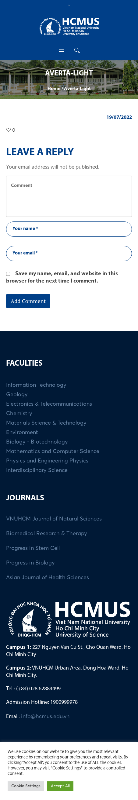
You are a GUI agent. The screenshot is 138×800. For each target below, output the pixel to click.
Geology (17, 394)
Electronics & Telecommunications (49, 404)
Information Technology (36, 385)
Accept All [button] (60, 786)
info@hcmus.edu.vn (45, 716)
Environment (22, 432)
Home (54, 88)
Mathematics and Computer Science (52, 451)
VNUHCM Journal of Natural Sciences (54, 519)
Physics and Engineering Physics (47, 461)
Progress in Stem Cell (33, 548)
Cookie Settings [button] (26, 786)
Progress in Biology (30, 563)
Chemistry (19, 413)
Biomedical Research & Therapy (46, 533)
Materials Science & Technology (46, 423)
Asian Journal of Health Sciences (47, 577)
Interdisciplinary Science (37, 470)
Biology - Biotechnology (37, 442)
